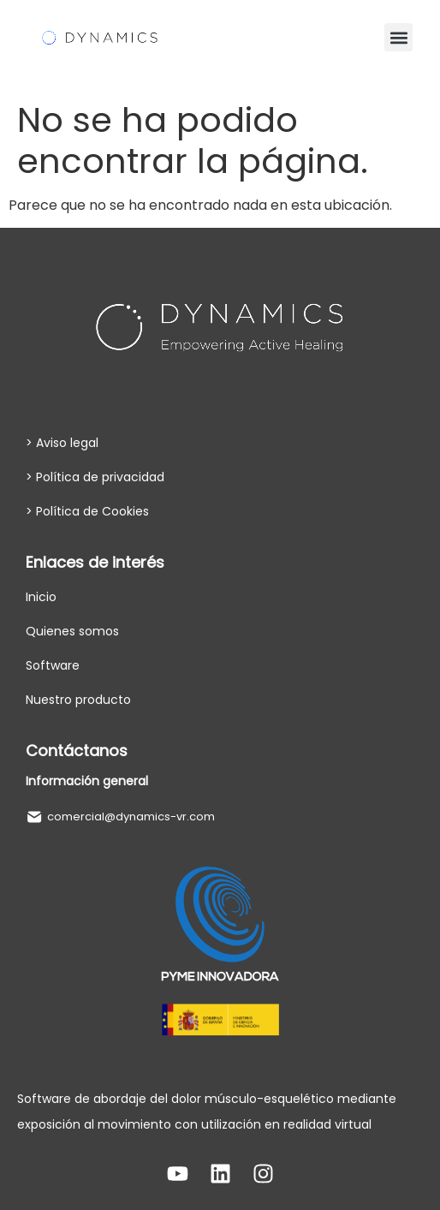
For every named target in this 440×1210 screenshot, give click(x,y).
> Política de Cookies (87, 511)
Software (53, 665)
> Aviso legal (62, 442)
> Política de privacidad (95, 477)
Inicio (41, 596)
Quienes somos (72, 631)
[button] (398, 37)
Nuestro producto (78, 699)
